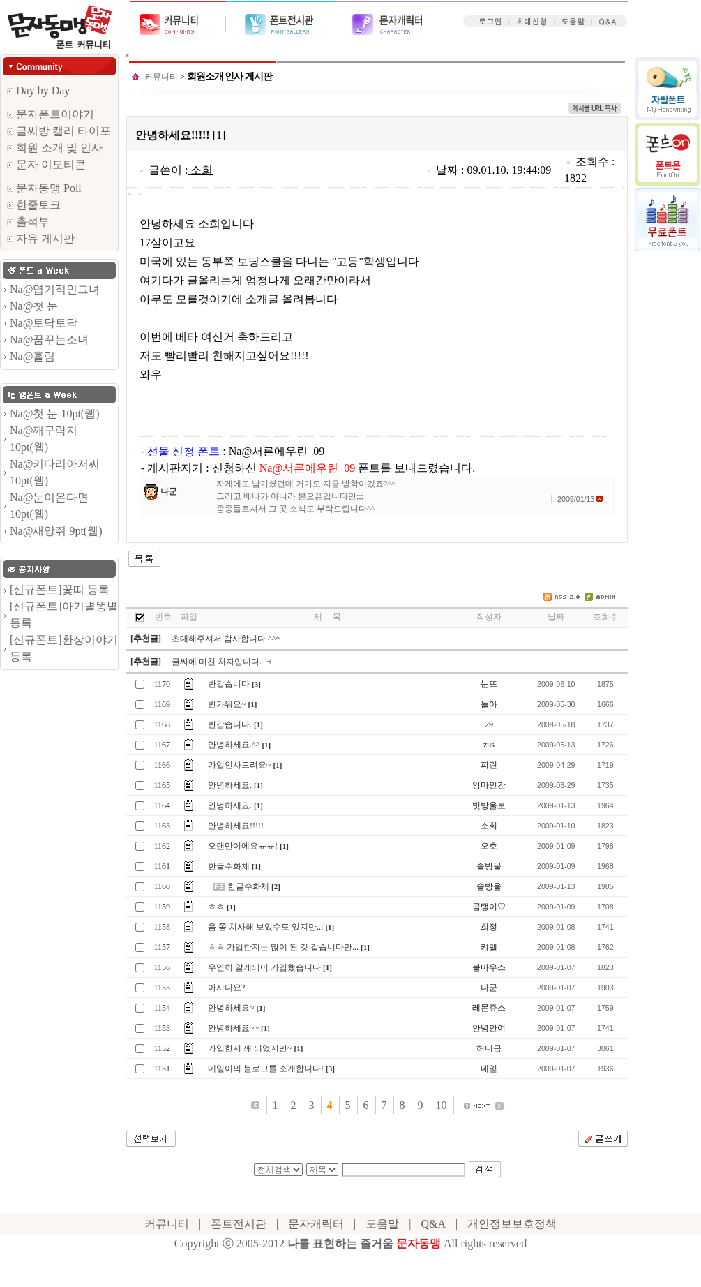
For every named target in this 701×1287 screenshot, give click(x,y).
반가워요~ (227, 704)
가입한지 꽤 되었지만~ (250, 1048)
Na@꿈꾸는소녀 (49, 339)
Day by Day (38, 90)
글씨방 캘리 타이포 (59, 131)
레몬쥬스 (489, 1008)
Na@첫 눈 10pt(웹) (55, 413)
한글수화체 (229, 866)
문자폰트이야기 (50, 114)
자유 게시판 (41, 238)
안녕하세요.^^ (233, 745)
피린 (489, 765)
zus (489, 745)
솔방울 (489, 866)
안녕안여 (489, 1028)
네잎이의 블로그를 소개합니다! (266, 1068)
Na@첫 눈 (34, 306)
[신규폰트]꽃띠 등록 (60, 589)
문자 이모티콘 (46, 164)
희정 (489, 927)
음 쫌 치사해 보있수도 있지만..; (265, 927)
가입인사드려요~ (239, 765)
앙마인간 (489, 785)
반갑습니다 (229, 684)
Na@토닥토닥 (43, 323)
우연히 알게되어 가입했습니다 (264, 967)
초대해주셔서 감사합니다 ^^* (226, 639)
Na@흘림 (32, 356)
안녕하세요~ (231, 1008)
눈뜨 (489, 684)
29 (489, 724)
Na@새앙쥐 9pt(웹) (56, 531)
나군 (168, 491)
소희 (201, 170)
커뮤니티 (161, 77)
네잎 (489, 1068)
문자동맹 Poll (44, 188)
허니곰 (489, 1048)
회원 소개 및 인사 (55, 148)
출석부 (28, 222)
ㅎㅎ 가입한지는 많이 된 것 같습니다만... (283, 947)
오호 (489, 846)
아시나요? (226, 987)
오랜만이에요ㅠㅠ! (243, 846)
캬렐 (489, 947)
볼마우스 (489, 967)
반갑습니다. (230, 724)
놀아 (489, 704)
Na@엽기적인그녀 (55, 289)
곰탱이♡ (489, 907)
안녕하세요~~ (233, 1028)
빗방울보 (489, 805)
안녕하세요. (230, 785)
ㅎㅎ (216, 907)
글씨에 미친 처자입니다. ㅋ (222, 662)
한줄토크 (34, 205)
